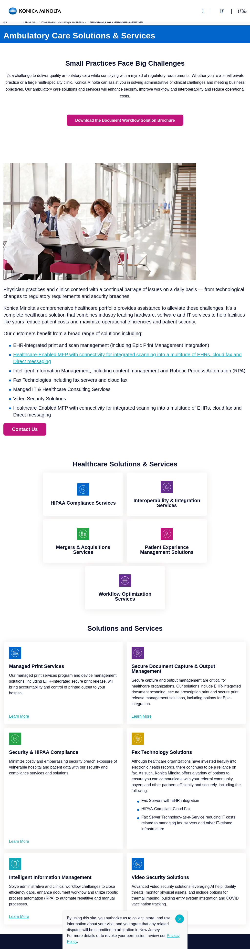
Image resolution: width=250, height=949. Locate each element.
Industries (29, 22)
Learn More (19, 716)
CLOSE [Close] (179, 918)
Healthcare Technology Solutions (62, 22)
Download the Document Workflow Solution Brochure (125, 120)
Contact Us (25, 429)
